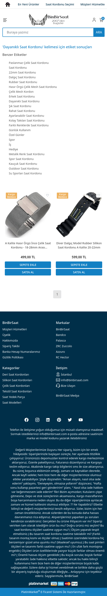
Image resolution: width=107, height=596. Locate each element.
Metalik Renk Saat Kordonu (26, 154)
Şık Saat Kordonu (20, 106)
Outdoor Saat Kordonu (24, 168)
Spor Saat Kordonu (21, 159)
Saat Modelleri (11, 402)
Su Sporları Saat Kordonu (25, 173)
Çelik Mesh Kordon (21, 91)
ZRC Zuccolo (64, 346)
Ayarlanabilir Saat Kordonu (26, 116)
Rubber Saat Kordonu (23, 82)
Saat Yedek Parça (13, 397)
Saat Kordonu (18, 67)
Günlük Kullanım (20, 130)
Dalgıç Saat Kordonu (22, 77)
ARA (99, 32)
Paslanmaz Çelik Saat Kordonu (29, 63)
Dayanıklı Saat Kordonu (24, 101)
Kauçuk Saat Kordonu (23, 164)
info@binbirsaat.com (72, 380)
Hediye (13, 149)
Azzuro (60, 352)
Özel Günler (16, 135)
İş (10, 144)
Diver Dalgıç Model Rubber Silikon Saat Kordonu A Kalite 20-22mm (79, 245)
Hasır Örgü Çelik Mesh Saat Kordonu (33, 87)
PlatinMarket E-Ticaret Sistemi (41, 592)
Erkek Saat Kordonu (22, 96)
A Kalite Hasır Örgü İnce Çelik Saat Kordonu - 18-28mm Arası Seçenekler (28, 245)
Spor (12, 140)
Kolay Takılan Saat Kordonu (27, 120)
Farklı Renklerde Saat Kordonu (29, 125)
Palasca (61, 340)
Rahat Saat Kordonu (22, 111)
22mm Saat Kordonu (22, 72)
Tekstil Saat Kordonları (17, 391)
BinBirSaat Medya (67, 395)
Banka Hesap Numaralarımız (21, 352)
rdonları (15, 374)
